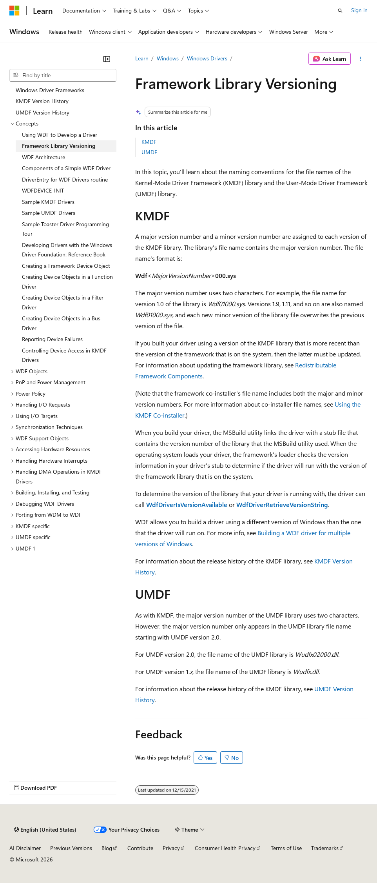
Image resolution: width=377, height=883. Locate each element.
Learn (142, 58)
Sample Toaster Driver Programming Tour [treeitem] (65, 229)
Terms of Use (286, 848)
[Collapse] (106, 59)
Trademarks (325, 848)
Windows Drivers (207, 58)
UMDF (149, 152)
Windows (168, 58)
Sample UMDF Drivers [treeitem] (48, 212)
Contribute (140, 848)
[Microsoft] (14, 10)
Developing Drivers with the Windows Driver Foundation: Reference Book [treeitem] (67, 249)
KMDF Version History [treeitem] (42, 101)
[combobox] (62, 75)
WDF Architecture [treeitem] (43, 157)
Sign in (359, 10)
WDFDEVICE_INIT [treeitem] (43, 190)
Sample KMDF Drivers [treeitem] (48, 201)
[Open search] (340, 11)
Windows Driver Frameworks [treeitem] (50, 90)
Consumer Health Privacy (225, 848)
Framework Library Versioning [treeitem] (58, 145)
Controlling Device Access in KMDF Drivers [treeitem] (64, 355)
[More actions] (361, 59)
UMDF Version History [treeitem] (42, 112)
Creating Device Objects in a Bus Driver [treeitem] (61, 323)
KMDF (148, 141)
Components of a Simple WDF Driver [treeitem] (66, 168)
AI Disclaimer (25, 848)
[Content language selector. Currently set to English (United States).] (45, 829)
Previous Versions (71, 848)
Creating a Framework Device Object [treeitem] (66, 265)
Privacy (171, 848)
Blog (107, 848)
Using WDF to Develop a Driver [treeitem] (59, 134)
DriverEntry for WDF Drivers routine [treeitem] (65, 179)
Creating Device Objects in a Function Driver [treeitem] (67, 281)
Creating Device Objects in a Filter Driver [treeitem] (62, 302)
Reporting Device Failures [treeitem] (52, 339)
